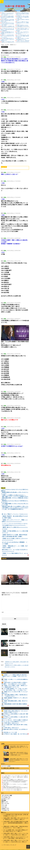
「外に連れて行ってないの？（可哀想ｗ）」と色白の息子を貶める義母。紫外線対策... (7, 29)
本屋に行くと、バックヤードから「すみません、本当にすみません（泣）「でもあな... (7, 13)
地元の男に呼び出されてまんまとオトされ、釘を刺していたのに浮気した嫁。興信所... (7, 23)
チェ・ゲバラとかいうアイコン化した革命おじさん (12, 789)
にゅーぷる (4, 805)
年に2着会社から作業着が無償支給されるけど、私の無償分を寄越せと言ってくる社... (7, 17)
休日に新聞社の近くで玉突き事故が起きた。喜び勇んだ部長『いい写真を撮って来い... (7, 20)
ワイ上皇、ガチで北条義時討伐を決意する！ (13, 509)
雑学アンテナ (4, 802)
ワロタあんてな (5, 810)
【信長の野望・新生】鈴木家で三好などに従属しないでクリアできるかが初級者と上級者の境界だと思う (19, 754)
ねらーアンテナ (5, 803)
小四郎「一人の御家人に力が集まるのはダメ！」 (14, 495)
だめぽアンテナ (5, 808)
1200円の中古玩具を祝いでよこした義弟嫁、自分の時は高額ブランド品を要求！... (7, 32)
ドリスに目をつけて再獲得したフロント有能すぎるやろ (13, 779)
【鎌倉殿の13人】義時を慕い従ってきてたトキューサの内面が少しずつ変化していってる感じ (19, 633)
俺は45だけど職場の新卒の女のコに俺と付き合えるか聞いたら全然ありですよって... (22, 13)
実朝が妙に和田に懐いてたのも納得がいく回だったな (15, 506)
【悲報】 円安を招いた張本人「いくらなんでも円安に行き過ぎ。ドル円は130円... (22, 29)
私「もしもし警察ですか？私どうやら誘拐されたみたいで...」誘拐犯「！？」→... (22, 22)
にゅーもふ (4, 807)
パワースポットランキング (9, 845)
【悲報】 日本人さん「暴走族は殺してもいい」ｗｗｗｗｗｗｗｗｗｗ (22, 41)
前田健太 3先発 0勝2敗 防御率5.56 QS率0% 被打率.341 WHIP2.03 (15, 780)
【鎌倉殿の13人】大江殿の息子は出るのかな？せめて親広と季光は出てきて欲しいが (19, 654)
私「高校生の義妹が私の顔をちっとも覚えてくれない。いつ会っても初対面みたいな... (7, 39)
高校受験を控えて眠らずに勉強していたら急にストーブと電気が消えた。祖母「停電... (22, 17)
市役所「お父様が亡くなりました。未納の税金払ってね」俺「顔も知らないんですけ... (22, 26)
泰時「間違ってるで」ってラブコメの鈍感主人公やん (15, 496)
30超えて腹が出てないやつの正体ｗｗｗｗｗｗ (11, 786)
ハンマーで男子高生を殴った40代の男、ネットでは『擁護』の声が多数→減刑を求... (22, 36)
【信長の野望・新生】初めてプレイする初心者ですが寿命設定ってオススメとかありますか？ (19, 760)
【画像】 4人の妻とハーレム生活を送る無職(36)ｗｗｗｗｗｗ (22, 39)
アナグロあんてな (5, 797)
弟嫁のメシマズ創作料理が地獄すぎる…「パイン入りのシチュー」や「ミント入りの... (7, 36)
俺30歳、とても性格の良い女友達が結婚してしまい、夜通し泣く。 (7, 42)
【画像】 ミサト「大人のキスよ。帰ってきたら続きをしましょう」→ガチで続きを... (22, 32)
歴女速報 (3, 800)
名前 (3, 612)
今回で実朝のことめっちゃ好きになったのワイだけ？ (15, 507)
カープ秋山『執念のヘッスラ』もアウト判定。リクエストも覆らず (15, 776)
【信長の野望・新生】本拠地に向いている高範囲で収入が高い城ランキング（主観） (19, 747)
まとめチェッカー (5, 799)
